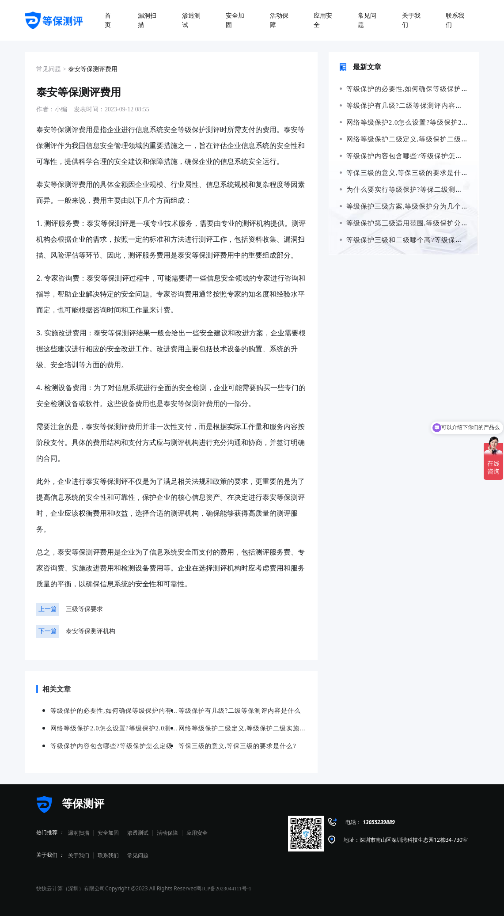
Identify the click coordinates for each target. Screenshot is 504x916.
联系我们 (108, 855)
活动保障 (167, 833)
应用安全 (197, 833)
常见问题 (137, 855)
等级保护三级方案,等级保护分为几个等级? (409, 206)
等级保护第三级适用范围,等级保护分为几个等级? (420, 223)
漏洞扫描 (78, 833)
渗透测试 (137, 833)
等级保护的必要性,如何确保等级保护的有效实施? (420, 88)
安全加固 (108, 833)
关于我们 (78, 855)
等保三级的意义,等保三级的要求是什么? (406, 172)
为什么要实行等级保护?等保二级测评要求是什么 (419, 189)
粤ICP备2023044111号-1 (224, 889)
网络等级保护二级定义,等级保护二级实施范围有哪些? (242, 728)
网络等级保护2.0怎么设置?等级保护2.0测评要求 (418, 122)
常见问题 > (51, 69)
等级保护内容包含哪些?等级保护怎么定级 (408, 156)
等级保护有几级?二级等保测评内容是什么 (408, 105)
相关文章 (53, 689)
